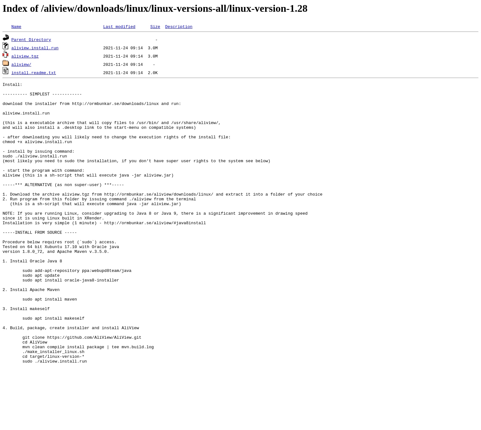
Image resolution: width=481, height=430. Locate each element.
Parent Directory (31, 39)
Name (16, 26)
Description (178, 26)
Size (155, 26)
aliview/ (21, 64)
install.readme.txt (33, 72)
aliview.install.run (34, 48)
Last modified (119, 26)
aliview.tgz (25, 56)
